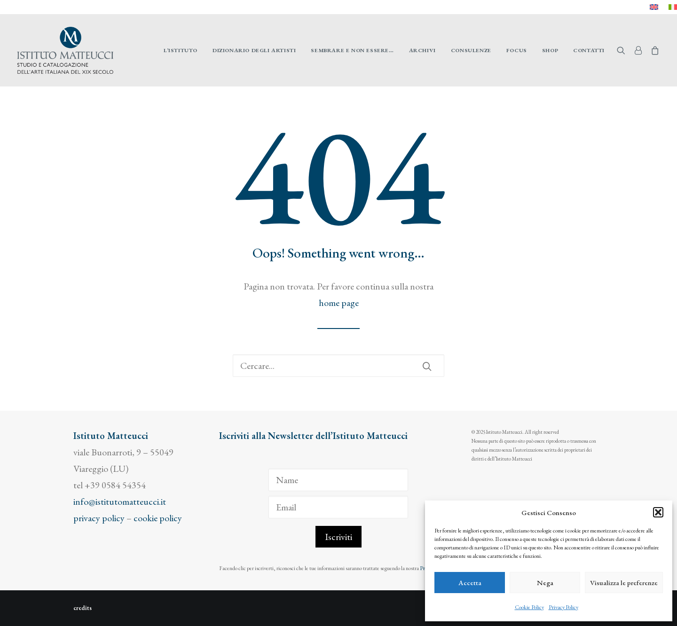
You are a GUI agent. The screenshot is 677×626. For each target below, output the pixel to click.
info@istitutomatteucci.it (119, 501)
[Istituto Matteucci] (65, 50)
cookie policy (158, 518)
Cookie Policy (529, 607)
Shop (550, 50)
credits (82, 608)
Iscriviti (338, 537)
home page (339, 303)
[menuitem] (654, 7)
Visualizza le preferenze (624, 582)
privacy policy (99, 518)
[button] (658, 512)
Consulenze (471, 50)
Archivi (422, 50)
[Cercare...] (338, 365)
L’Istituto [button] (180, 50)
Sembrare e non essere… (352, 50)
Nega (545, 582)
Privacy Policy (563, 607)
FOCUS (516, 50)
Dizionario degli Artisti (254, 50)
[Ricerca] (338, 365)
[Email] (338, 507)
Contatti (589, 50)
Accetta (469, 582)
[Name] (338, 480)
